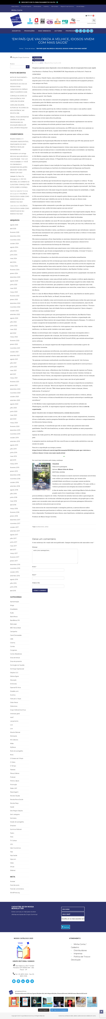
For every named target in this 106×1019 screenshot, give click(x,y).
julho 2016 (13, 583)
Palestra (12, 769)
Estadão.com (14, 691)
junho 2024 (13, 255)
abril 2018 (13, 505)
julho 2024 (13, 251)
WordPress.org (15, 892)
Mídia (12, 743)
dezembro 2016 (15, 564)
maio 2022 (13, 329)
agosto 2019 (14, 445)
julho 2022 (13, 322)
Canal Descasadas (16, 635)
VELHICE (55, 464)
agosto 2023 (14, 281)
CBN (11, 639)
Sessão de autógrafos (17, 822)
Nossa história (15, 6)
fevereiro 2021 (14, 381)
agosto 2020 (14, 404)
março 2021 (14, 378)
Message (34, 547)
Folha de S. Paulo (15, 699)
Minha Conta (17, 10)
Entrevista (13, 684)
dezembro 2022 (15, 303)
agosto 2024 (14, 247)
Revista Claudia (15, 796)
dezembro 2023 (15, 277)
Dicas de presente (16, 661)
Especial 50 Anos (15, 687)
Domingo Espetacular (17, 669)
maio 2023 (13, 288)
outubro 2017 (14, 527)
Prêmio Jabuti (14, 781)
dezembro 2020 (15, 389)
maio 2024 (13, 258)
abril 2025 (13, 228)
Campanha (13, 631)
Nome (34, 566)
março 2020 (14, 423)
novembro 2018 (15, 479)
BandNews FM (15, 620)
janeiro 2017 (14, 561)
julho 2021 (13, 363)
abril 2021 (13, 374)
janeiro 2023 (14, 299)
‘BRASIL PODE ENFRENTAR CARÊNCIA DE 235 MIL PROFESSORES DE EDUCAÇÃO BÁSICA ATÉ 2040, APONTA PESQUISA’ (19, 122)
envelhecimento (40, 526)
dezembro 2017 (15, 520)
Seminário (13, 818)
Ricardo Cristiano (15, 139)
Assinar (65, 927)
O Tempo (13, 766)
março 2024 (14, 266)
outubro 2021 (14, 352)
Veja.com (13, 859)
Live (11, 725)
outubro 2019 (14, 437)
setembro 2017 (15, 531)
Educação (13, 680)
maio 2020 (13, 415)
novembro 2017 (15, 523)
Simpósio (13, 825)
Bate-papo (13, 624)
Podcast (12, 777)
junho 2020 (13, 411)
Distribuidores (37, 6)
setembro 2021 (15, 355)
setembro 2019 (15, 441)
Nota (11, 755)
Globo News (14, 702)
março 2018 (14, 508)
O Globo (12, 762)
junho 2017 (13, 542)
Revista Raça (14, 803)
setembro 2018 (15, 486)
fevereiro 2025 (14, 232)
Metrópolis (13, 736)
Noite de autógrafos (16, 751)
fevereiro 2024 (14, 269)
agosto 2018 (14, 490)
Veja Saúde (13, 855)
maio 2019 (13, 456)
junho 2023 (13, 284)
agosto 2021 (14, 359)
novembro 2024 (15, 240)
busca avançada (91, 23)
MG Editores (14, 740)
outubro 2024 (14, 243)
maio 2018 (13, 501)
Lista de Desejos (80, 6)
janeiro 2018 (14, 516)
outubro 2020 (14, 396)
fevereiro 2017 (14, 557)
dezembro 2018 (15, 475)
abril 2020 (13, 419)
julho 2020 (13, 408)
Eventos (12, 695)
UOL (11, 844)
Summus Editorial (15, 829)
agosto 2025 (14, 225)
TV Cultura (13, 840)
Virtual (12, 867)
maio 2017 (13, 546)
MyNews (13, 747)
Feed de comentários (17, 889)
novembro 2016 (15, 568)
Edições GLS (14, 672)
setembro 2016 (15, 576)
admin (41, 63)
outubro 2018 (14, 482)
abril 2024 (13, 262)
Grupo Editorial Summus (18, 710)
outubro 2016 (14, 572)
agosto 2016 (14, 579)
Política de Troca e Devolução (80, 958)
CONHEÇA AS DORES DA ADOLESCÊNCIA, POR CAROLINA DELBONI (18, 98)
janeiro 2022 (14, 344)
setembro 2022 (15, 314)
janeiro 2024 (14, 273)
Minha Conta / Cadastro (78, 945)
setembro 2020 (15, 400)
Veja (11, 852)
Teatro (12, 833)
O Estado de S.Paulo (16, 758)
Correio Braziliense (16, 654)
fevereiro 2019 (14, 467)
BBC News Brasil (15, 628)
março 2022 (14, 337)
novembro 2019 (15, 434)
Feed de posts (14, 885)
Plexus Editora (14, 773)
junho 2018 (13, 497)
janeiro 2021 (14, 385)
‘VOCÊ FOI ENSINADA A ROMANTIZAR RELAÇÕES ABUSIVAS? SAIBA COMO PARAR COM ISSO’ (19, 167)
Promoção (13, 784)
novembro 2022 (15, 307)
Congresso (13, 650)
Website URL (36, 583)
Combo (12, 646)
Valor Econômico (15, 848)
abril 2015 (13, 590)
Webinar (12, 870)
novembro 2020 (15, 393)
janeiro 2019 (14, 471)
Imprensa (46, 6)
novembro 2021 (15, 348)
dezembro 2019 (15, 430)
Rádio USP (13, 788)
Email (34, 574)
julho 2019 (13, 449)
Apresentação (14, 601)
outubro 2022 (14, 311)
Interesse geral (15, 713)
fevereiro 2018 (14, 512)
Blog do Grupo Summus (67, 6)
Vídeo (12, 863)
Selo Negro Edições (16, 811)
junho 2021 (13, 367)
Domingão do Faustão (17, 665)
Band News (14, 616)
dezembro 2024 (15, 236)
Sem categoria (15, 814)
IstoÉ (12, 717)
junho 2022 (13, 325)
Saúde (12, 807)
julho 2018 (13, 493)
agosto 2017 (14, 534)
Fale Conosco (54, 6)
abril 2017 (13, 549)
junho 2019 (13, 452)
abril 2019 (13, 460)
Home (21, 48)
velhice (46, 526)
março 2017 (14, 553)
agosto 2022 (14, 318)
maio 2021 (13, 370)
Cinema (12, 643)
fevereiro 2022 (14, 340)
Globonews (13, 706)
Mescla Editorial (15, 732)
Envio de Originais (26, 6)
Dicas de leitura (30, 48)
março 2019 (14, 464)
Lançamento (14, 721)
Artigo (12, 605)
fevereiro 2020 (14, 426)
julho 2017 (13, 538)
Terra (11, 837)
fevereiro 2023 (14, 296)
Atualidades (37, 57)
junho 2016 (13, 587)
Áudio (12, 613)
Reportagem (14, 792)
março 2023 (14, 292)
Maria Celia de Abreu (65, 469)
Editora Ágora (14, 676)
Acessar (12, 881)
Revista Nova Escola (16, 799)
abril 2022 (13, 333)
